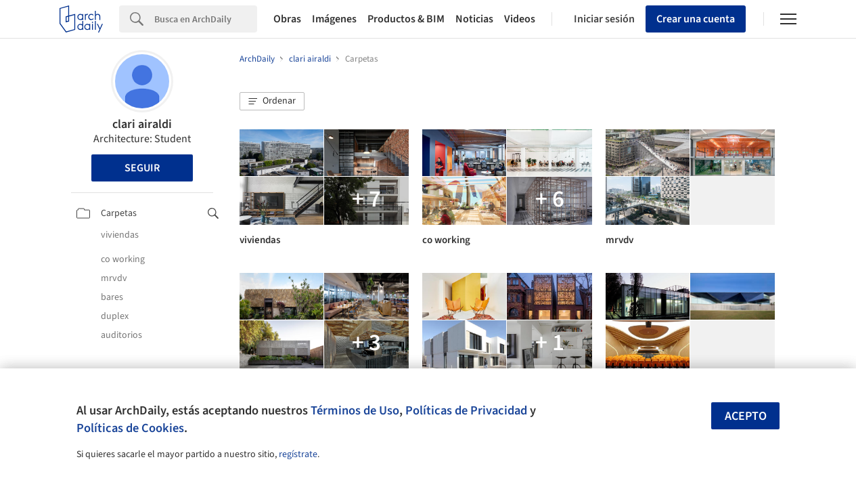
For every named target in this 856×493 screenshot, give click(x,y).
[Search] (205, 19)
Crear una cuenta (695, 19)
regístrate (298, 454)
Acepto (746, 416)
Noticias (474, 19)
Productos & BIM (406, 19)
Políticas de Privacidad (466, 410)
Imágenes (334, 19)
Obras (287, 19)
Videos (519, 19)
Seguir (142, 167)
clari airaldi (142, 124)
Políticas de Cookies (130, 428)
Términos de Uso (355, 410)
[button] (272, 101)
